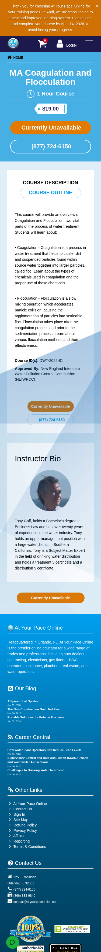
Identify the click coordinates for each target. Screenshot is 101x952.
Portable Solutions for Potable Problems (36, 717)
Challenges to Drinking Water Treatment (36, 770)
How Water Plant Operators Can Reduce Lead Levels (45, 750)
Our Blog (22, 688)
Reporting (21, 841)
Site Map (18, 820)
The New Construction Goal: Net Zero (34, 709)
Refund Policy (25, 825)
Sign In (16, 814)
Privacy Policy (25, 830)
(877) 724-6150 (50, 146)
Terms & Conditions (29, 846)
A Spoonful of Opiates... (24, 701)
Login (65, 44)
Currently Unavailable (50, 127)
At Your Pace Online (27, 804)
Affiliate (17, 836)
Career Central (29, 737)
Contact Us (20, 809)
